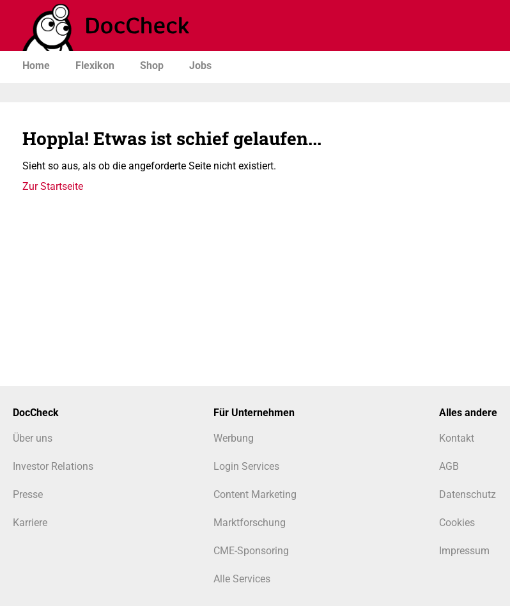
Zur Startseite (52, 186)
